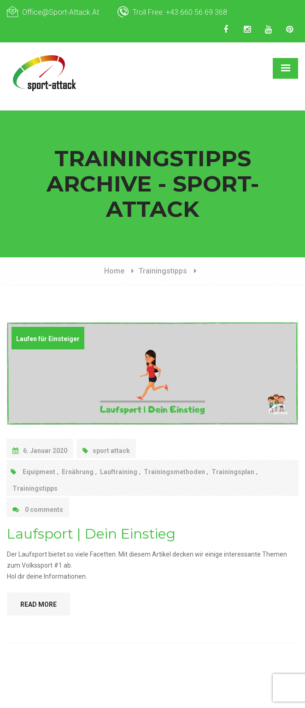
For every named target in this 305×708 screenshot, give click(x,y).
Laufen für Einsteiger (48, 338)
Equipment (39, 472)
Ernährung (78, 472)
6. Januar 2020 (39, 450)
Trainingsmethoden (174, 472)
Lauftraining (118, 472)
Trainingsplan (232, 472)
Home (114, 271)
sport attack (106, 450)
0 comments (37, 509)
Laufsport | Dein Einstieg (91, 533)
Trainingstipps (163, 271)
